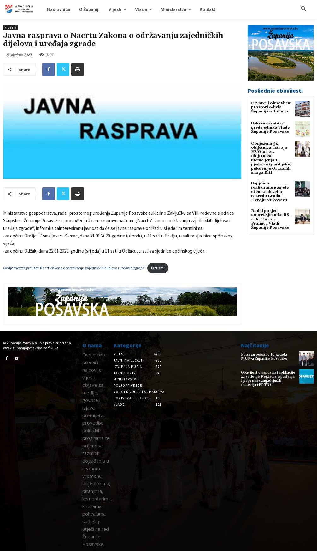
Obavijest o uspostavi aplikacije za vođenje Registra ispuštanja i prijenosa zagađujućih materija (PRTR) (268, 378)
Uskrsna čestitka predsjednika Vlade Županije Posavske (270, 127)
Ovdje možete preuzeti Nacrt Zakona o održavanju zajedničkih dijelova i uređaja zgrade (73, 268)
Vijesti (10, 27)
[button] (303, 9)
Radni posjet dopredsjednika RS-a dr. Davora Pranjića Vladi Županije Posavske (271, 219)
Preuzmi (158, 268)
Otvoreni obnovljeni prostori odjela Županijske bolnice (271, 107)
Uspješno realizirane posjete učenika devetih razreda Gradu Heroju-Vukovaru (270, 191)
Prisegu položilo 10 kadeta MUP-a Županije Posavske (264, 356)
